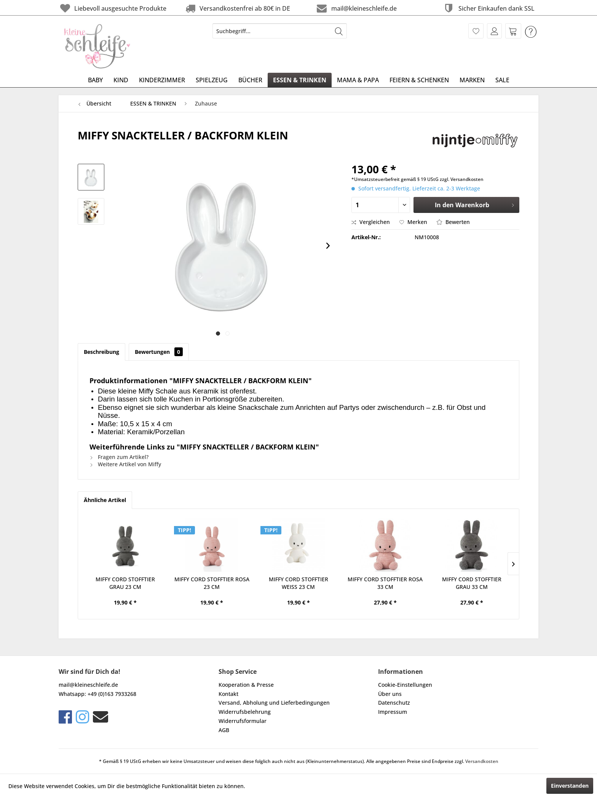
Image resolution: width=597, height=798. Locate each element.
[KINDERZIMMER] (162, 80)
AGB (224, 730)
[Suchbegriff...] (279, 30)
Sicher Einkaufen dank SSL (488, 8)
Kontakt (228, 693)
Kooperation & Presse (246, 684)
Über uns (390, 693)
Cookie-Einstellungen (405, 684)
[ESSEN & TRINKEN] (300, 80)
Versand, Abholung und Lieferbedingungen (274, 702)
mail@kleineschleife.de (355, 8)
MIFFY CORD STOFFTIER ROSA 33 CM (385, 583)
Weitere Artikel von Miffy (125, 464)
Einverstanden (570, 785)
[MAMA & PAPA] (358, 80)
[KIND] (121, 80)
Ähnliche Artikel (105, 500)
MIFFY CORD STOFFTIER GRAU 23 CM (125, 583)
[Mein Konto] (494, 30)
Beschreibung (101, 351)
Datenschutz (394, 702)
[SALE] (502, 80)
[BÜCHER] (250, 80)
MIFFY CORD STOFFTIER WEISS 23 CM (298, 583)
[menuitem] (279, 30)
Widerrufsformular (243, 720)
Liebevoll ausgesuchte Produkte (112, 8)
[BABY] (95, 80)
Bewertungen (159, 351)
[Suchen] (339, 30)
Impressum (392, 711)
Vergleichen (370, 221)
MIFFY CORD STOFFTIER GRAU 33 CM (471, 583)
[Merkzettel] (476, 30)
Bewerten (453, 221)
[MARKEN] (472, 80)
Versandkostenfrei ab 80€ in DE (237, 8)
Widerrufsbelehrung (245, 711)
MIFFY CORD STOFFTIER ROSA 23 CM (211, 583)
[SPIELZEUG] (211, 80)
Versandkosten (481, 761)
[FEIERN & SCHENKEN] (419, 80)
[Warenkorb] (513, 30)
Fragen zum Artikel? (118, 457)
